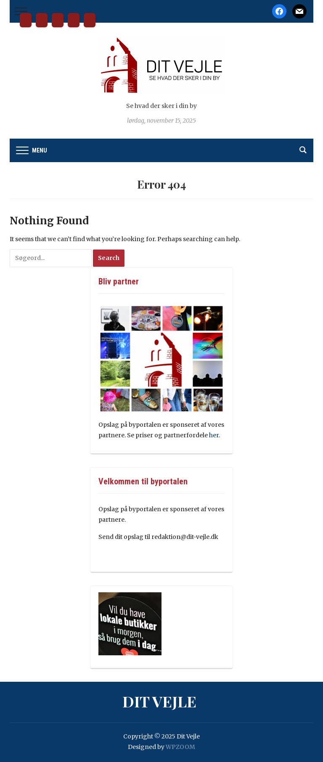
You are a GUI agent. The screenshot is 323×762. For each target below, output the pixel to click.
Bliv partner (42, 20)
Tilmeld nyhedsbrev (73, 20)
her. (215, 435)
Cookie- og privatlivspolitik (89, 20)
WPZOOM (180, 747)
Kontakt (58, 20)
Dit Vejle (26, 20)
